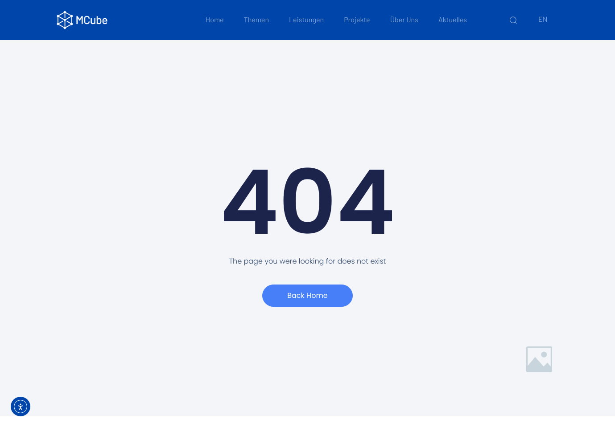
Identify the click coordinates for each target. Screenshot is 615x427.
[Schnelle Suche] (513, 20)
